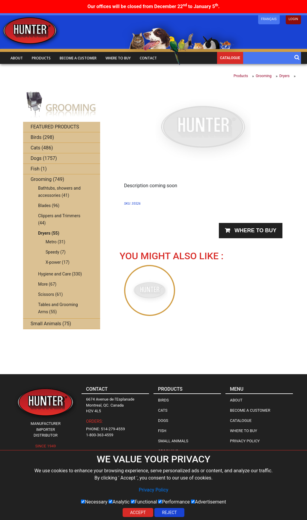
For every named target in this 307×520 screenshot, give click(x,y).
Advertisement (208, 502)
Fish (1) (39, 169)
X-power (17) (58, 262)
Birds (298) (42, 137)
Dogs (163, 420)
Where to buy (118, 58)
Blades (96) (48, 205)
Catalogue (230, 58)
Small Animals (173, 441)
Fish (162, 430)
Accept (138, 512)
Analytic (119, 502)
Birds (163, 400)
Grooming (264, 76)
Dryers (284, 76)
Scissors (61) (50, 294)
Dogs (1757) (44, 158)
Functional (144, 502)
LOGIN (293, 19)
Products (41, 58)
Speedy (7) (56, 252)
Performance (174, 502)
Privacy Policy (153, 490)
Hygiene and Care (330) (60, 274)
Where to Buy (243, 430)
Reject (169, 512)
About (16, 58)
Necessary (94, 502)
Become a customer (78, 58)
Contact (148, 58)
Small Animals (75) (51, 323)
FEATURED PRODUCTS (55, 127)
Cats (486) (42, 148)
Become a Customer (250, 410)
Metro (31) (55, 241)
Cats (163, 410)
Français (269, 19)
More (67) (47, 284)
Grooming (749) (47, 179)
